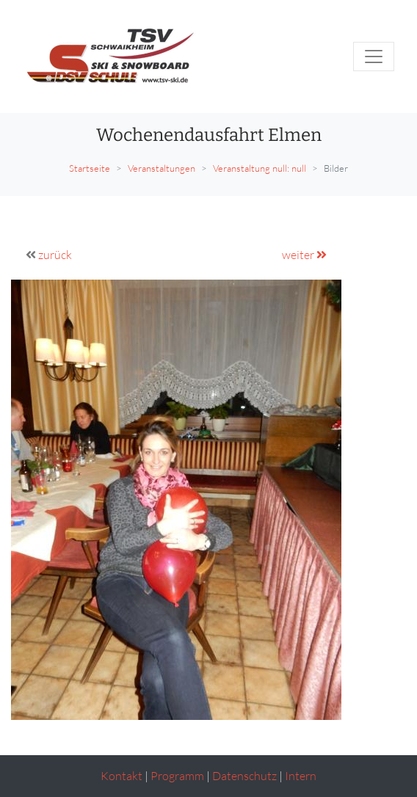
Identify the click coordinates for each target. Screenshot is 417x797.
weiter (304, 254)
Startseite (89, 168)
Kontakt (121, 775)
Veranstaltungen (161, 168)
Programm (177, 775)
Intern (300, 775)
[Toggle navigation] (373, 56)
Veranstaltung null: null (259, 168)
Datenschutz (244, 775)
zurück (55, 254)
